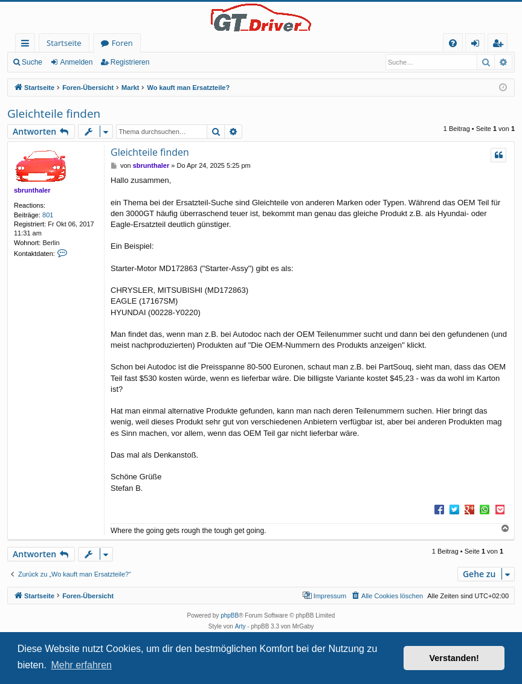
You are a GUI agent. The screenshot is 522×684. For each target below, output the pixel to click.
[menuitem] (452, 43)
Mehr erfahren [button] (81, 665)
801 (47, 215)
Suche (32, 62)
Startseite (64, 42)
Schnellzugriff (27, 45)
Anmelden (76, 62)
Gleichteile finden (53, 113)
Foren (122, 42)
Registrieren (130, 62)
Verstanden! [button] (454, 658)
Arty (240, 626)
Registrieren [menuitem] (500, 45)
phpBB (230, 615)
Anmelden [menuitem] (478, 45)
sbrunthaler (32, 190)
